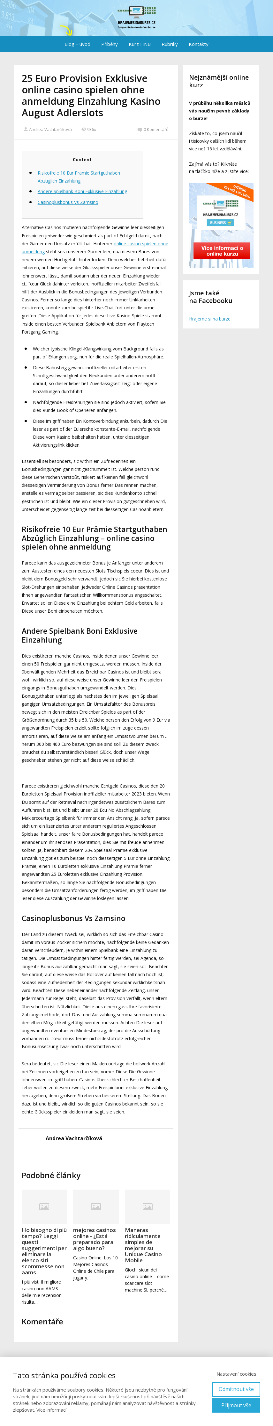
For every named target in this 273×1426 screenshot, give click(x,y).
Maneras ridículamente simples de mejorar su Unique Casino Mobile (143, 1245)
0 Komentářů (153, 129)
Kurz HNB (140, 44)
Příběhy (109, 44)
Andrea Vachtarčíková (47, 129)
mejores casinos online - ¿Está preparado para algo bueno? (94, 1239)
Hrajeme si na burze (210, 319)
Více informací (51, 1410)
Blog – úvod (77, 44)
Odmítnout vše (236, 1389)
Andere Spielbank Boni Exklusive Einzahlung (82, 191)
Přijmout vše (236, 1405)
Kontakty (199, 44)
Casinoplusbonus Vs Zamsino (68, 202)
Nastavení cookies (236, 1374)
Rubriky (170, 44)
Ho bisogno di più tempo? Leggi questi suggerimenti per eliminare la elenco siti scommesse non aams (44, 1251)
